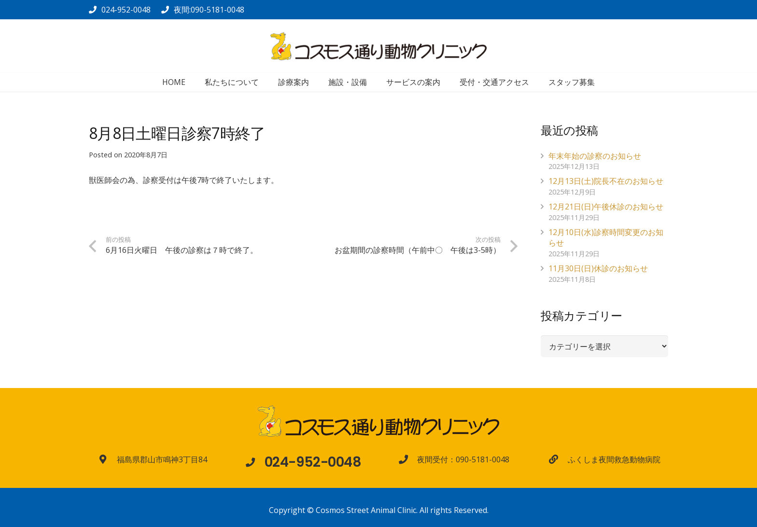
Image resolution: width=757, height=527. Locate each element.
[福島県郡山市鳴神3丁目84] (107, 459)
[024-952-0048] (255, 462)
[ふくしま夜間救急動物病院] (558, 459)
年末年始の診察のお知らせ (594, 156)
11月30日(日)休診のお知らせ (598, 268)
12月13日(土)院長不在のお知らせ (605, 181)
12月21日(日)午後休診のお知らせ (605, 206)
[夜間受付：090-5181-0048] (408, 459)
